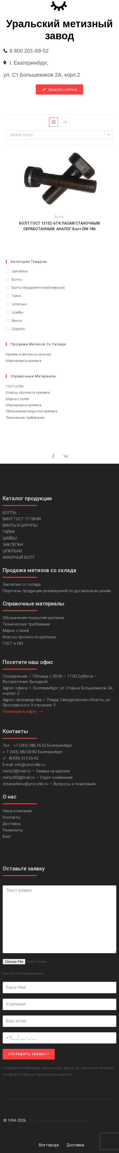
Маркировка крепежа (23, 361)
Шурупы (18, 329)
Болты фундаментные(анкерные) (38, 288)
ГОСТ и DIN (14, 386)
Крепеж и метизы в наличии (28, 354)
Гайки (16, 296)
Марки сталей (17, 399)
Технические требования (25, 418)
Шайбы (17, 312)
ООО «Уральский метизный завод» (58, 1120)
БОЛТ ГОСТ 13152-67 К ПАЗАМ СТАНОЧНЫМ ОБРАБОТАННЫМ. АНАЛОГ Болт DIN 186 (59, 226)
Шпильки (19, 304)
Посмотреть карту (23, 711)
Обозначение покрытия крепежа (31, 411)
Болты (59, 217)
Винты (17, 321)
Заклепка (19, 271)
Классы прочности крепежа (28, 392)
